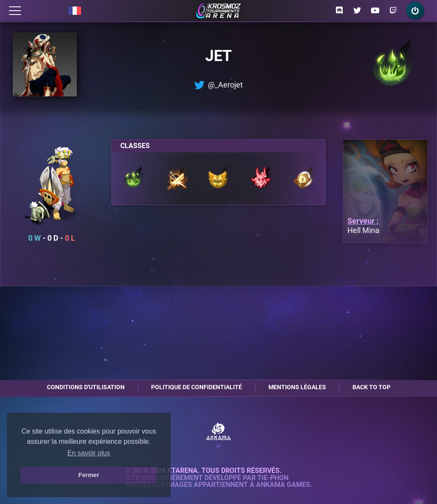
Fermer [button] (89, 475)
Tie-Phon (272, 478)
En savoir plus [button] (89, 453)
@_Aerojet (218, 85)
